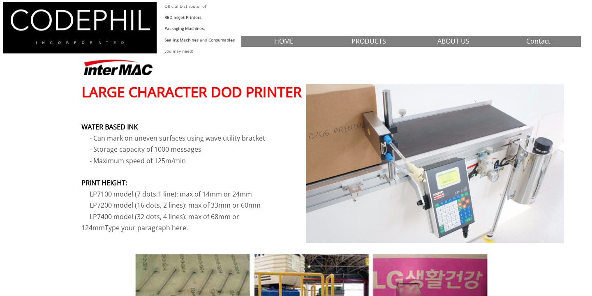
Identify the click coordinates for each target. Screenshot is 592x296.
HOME (284, 41)
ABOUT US (453, 41)
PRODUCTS (369, 41)
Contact (538, 41)
